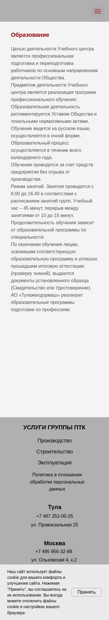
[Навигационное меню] (97, 11)
